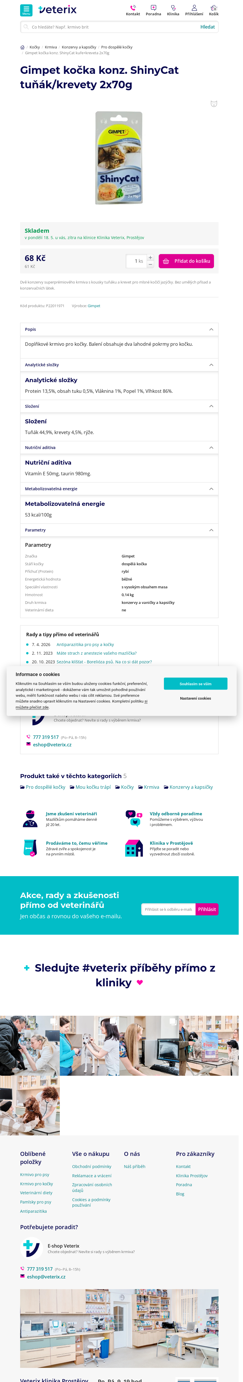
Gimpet (94, 305)
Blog (180, 1194)
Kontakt (183, 1166)
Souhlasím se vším (196, 683)
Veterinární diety (36, 1192)
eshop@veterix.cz (49, 744)
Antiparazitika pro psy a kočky (87, 644)
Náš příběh (135, 1166)
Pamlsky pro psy (35, 1202)
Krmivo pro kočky (36, 1183)
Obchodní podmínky (91, 1166)
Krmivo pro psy (34, 1174)
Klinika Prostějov (192, 1175)
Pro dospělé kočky (117, 47)
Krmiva (51, 47)
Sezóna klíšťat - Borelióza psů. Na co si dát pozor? (106, 661)
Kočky (35, 47)
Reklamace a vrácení (92, 1175)
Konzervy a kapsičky (79, 47)
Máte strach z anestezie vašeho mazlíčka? (98, 653)
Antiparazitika (33, 1211)
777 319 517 (42, 737)
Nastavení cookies (195, 698)
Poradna (184, 1184)
